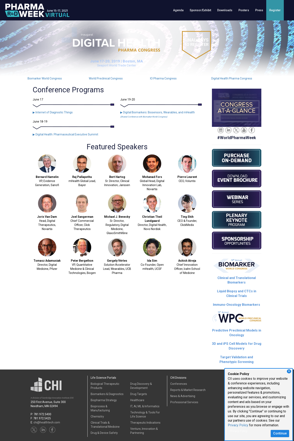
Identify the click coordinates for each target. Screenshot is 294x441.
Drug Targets (138, 394)
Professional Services (184, 402)
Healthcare (137, 400)
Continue (280, 433)
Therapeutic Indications (145, 422)
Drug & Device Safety (104, 432)
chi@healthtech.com (46, 422)
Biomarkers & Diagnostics (107, 394)
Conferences (178, 383)
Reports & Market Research (188, 390)
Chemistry (97, 416)
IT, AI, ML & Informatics (144, 406)
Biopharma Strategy (104, 400)
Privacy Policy (238, 425)
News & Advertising (182, 396)
